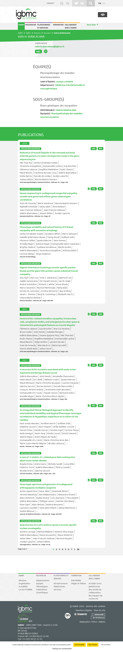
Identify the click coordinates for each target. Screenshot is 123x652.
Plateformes (59, 586)
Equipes (39, 583)
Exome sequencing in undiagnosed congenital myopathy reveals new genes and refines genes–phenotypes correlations (48, 196)
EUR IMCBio (76, 580)
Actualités (23, 586)
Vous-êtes (91, 25)
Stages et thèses (78, 583)
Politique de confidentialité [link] (62, 649)
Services (57, 589)
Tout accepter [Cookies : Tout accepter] (79, 645)
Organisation (24, 583)
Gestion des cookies (95, 606)
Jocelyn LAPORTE (64, 81)
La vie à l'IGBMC (25, 589)
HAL (38, 51)
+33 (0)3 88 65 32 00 (38, 636)
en (104, 3)
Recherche (30, 25)
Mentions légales (84, 610)
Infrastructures (61, 583)
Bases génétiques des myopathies (58, 105)
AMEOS (102, 621)
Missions (37, 33)
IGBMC (21, 25)
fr (99, 3)
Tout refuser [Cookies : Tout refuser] (92, 645)
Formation (58, 25)
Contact (50, 3)
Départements (42, 580)
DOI (100, 148)
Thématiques (42, 586)
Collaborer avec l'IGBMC (71, 26)
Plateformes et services (43, 26)
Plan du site (99, 610)
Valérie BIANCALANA (65, 110)
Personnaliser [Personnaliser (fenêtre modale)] (106, 645)
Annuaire (47, 33)
